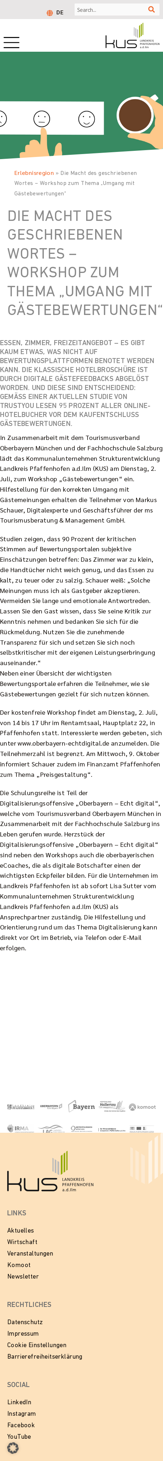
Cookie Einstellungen (36, 1345)
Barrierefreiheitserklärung (45, 1357)
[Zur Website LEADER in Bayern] (142, 1129)
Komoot (19, 1265)
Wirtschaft (22, 1242)
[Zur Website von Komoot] (142, 1106)
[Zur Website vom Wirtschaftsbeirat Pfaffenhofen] (111, 1129)
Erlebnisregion (34, 172)
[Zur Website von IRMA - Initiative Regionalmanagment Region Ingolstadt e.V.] (20, 1129)
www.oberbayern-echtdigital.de (63, 743)
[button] (13, 1448)
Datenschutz (25, 1322)
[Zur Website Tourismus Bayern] (81, 1106)
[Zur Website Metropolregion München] (81, 1129)
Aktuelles (20, 1231)
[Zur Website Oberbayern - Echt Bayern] (51, 1106)
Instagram (21, 1414)
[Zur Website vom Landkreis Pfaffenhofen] (51, 1129)
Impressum (23, 1334)
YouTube (19, 1437)
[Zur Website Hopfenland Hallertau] (111, 1106)
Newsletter (23, 1277)
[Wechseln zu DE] (60, 12)
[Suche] (151, 9)
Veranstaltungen (30, 1254)
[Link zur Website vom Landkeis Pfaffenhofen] (20, 1106)
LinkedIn (19, 1402)
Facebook (21, 1425)
